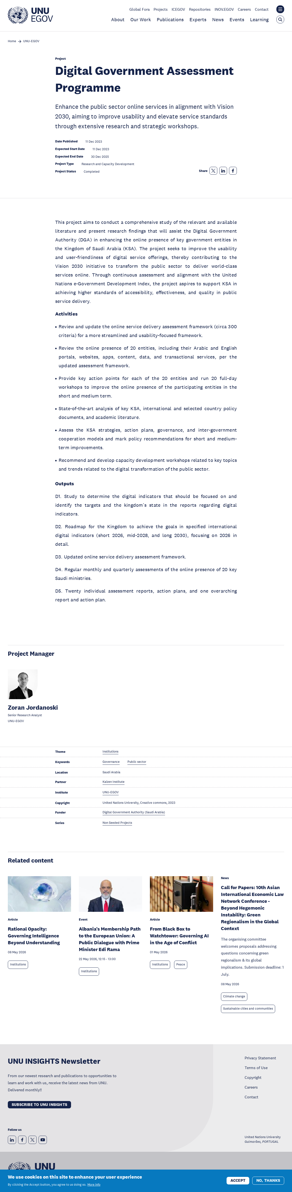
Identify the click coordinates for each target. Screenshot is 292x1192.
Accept (237, 1180)
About (118, 19)
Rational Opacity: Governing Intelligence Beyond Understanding (34, 935)
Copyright (253, 1077)
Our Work (140, 19)
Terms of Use (256, 1067)
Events (236, 19)
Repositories (200, 9)
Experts (197, 19)
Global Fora (139, 9)
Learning (259, 19)
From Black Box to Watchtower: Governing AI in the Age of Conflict (179, 935)
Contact (262, 9)
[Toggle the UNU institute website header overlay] (280, 9)
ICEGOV (178, 9)
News (218, 19)
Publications (170, 19)
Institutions (18, 964)
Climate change (234, 996)
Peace (180, 964)
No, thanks (268, 1180)
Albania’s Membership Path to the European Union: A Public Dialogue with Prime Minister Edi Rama (110, 939)
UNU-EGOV (31, 41)
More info (93, 1185)
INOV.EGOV (224, 9)
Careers (244, 9)
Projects (161, 9)
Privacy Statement (260, 1057)
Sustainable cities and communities (248, 1009)
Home (12, 41)
